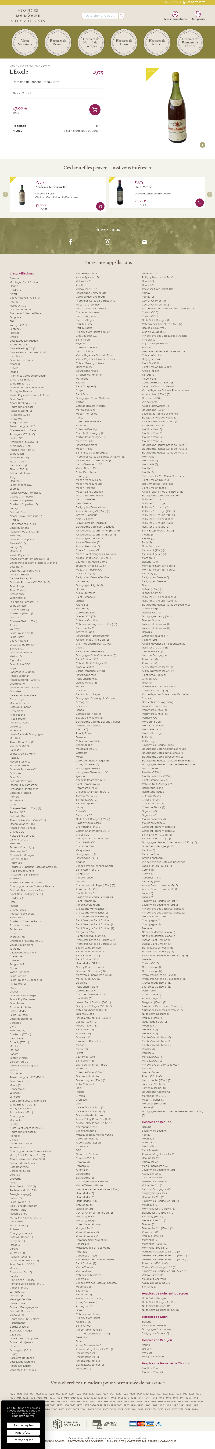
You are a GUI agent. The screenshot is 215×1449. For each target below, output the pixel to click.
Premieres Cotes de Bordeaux (28, 376)
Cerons (14, 1249)
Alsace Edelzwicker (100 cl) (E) (160, 421)
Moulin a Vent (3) (152, 437)
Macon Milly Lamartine (24, 785)
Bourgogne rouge (87, 371)
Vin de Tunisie (84, 1267)
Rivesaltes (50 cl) (20, 415)
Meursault (16, 551)
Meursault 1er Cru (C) (154, 1220)
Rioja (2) (147, 542)
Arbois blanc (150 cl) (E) (156, 394)
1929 (132, 1394)
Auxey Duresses (85, 593)
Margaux (15, 1245)
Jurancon (15, 625)
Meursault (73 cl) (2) (154, 554)
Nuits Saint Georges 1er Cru (26, 1128)
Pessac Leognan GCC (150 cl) (27, 1077)
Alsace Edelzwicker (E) (155, 406)
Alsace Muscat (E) (20, 1257)
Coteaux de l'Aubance (23, 1163)
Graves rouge (18, 910)
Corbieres (15, 727)
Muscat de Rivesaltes (88, 1041)
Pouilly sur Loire (19, 723)
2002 (68, 1409)
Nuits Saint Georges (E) (156, 1014)
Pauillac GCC (17, 812)
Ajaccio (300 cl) (85, 667)
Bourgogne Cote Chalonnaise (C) (96, 655)
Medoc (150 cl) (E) (86, 1026)
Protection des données (85, 1441)
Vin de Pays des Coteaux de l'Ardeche (164, 336)
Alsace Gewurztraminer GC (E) (28, 352)
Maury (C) (16, 1085)
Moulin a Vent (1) (152, 429)
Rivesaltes (16, 419)
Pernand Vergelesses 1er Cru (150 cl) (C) (166, 1255)
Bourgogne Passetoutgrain (92, 636)
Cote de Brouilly (86, 991)
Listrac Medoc (18, 1011)
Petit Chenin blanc (87, 987)
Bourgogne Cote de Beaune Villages (98, 722)
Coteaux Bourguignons (24, 1307)
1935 (19, 1398)
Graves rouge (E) (86, 632)
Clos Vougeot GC (86, 336)
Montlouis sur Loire (154, 916)
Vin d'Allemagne (86, 1131)
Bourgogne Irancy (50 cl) (157, 616)
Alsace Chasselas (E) (88, 542)
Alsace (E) (16, 364)
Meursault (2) (150, 1029)
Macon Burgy (18, 1210)
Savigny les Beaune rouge (158, 745)
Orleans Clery (84, 367)
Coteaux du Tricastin (88, 714)
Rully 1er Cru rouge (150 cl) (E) (160, 601)
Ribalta (80, 1092)
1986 (147, 1405)
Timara (80, 686)
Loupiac (14, 489)
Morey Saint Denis (21, 1108)
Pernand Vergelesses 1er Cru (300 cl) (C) (166, 1259)
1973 (59, 1405)
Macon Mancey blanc (89, 480)
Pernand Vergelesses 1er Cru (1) (95, 1349)
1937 (46, 1398)
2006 (98, 1409)
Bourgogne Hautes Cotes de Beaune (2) (166, 605)
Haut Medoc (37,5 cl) (88, 963)
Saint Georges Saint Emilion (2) (95, 928)
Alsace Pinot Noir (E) (22, 450)
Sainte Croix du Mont (22, 754)
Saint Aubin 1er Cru (87, 870)
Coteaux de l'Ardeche (88, 1275)
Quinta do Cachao (87, 1154)
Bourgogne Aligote (21, 407)
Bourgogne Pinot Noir (89, 538)
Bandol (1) (148, 281)
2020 (195, 1409)
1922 (38, 1394)
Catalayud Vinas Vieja (23, 953)
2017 (174, 1409)
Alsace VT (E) (84, 1322)
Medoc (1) (81, 1045)
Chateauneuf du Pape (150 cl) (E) (95, 885)
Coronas (15, 1175)
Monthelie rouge (152, 733)
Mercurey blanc (85, 1216)
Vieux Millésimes (28, 66)
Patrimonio (149, 991)
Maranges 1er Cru (20, 1299)
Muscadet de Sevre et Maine (93, 1248)
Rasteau (14, 758)
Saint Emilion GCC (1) (22, 1264)
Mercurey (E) (17, 1030)
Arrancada (82, 1146)
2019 (187, 1409)
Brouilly (14, 520)
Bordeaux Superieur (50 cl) (92, 971)
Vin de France (84, 878)
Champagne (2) (151, 924)
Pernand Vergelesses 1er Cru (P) (161, 1252)
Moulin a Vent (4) (152, 441)
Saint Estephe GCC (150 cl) (158, 531)
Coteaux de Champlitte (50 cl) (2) (162, 324)
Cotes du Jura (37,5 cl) (89, 741)
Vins (12, 66)
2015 (160, 1409)
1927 (105, 1394)
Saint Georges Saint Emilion (93, 920)
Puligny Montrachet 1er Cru (158, 277)
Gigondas (15, 660)
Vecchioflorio (18, 598)
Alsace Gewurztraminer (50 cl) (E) (96, 535)
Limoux (14, 1346)
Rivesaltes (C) (18, 984)
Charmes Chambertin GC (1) (93, 1334)
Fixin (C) (81, 811)
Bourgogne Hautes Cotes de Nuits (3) (165, 453)
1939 (73, 1398)
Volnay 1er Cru (84, 281)
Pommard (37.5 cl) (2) (155, 714)
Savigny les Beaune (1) (155, 577)
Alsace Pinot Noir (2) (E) (90, 1111)
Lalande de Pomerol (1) (156, 624)
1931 (159, 1394)
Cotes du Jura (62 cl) (22, 539)
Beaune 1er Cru (19, 1288)
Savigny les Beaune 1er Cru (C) (94, 897)
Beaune (14, 278)
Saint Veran (83, 340)
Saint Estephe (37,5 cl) (155, 780)
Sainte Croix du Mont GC (91, 936)
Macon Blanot (18, 1214)
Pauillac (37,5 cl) (151, 772)
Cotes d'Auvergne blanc (90, 363)
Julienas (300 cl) (85, 1014)
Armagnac (82, 702)
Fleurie (14, 286)
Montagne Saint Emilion (24, 282)
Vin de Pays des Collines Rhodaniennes (165, 390)
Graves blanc (17, 956)
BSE (78, 1150)
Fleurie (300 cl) (19, 469)
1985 (140, 1405)
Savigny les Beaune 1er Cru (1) (160, 901)
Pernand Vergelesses (88, 725)
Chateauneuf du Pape (23, 430)
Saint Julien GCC (20, 664)
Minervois (16, 730)
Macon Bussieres (20, 762)
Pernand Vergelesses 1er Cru (27, 1284)
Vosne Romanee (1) (87, 1232)
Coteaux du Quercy (21, 1342)
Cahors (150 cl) (85, 745)
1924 (64, 1394)
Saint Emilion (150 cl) (154, 488)
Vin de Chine (17, 1303)
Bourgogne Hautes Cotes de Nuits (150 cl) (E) (169, 842)
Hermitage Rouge (153, 792)
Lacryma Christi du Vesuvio (158, 386)
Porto (13, 1183)
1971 (46, 1405)
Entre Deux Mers (86, 472)
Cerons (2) (148, 874)
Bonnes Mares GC (87, 796)
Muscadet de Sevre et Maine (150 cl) (97, 1189)
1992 (188, 1405)
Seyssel (80, 343)
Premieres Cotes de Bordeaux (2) (96, 944)
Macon (14, 906)
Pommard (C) (150, 1232)
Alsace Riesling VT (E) (23, 403)
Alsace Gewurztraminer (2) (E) (160, 889)
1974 (66, 1405)
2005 (91, 1409)
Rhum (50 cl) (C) (152, 1076)
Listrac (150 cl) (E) (152, 589)
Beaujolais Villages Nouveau (159, 418)
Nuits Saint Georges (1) (156, 320)
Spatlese (147, 698)
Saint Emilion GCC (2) (23, 1186)
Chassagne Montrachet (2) (92, 913)
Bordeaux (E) (17, 898)
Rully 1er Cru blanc (153, 499)
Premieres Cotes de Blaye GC (160, 686)
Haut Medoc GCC (86, 1201)
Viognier (147, 1068)
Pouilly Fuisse (84, 324)
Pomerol (15, 797)
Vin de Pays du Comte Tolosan (160, 1065)
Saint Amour (83, 1326)
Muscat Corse (150, 1072)
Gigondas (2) (149, 815)
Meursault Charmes (154, 1279)
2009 (120, 1409)
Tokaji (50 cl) (17, 937)
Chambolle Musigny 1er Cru (26, 941)
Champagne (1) (151, 920)
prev (5, 194)
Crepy (79, 390)
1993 (195, 1405)
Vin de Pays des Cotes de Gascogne (163, 862)
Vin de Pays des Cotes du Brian (95, 1259)
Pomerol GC (149, 718)
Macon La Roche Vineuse (91, 308)
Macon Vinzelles (85, 499)
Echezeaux (82, 1244)
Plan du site (115, 1441)
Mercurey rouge (85, 1221)
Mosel (79, 757)
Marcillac (15, 843)
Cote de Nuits (84, 1205)
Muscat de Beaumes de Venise (94, 1135)
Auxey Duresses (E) (87, 764)
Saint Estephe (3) (86, 803)
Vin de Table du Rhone (89, 1185)
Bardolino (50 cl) (20, 1171)
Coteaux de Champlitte (24, 1338)
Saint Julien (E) (85, 1061)
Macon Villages (85, 320)
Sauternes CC (84, 815)
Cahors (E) (148, 1107)
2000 (54, 1409)
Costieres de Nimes (87, 312)
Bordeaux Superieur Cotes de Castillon (33, 867)
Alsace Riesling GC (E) (23, 348)
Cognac (80, 862)
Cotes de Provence (21, 781)
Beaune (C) (148, 1224)
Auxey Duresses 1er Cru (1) (158, 667)
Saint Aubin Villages (88, 694)
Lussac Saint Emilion (22, 645)
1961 (173, 1401)
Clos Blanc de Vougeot (23, 1206)
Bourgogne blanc (86, 445)
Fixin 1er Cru (149, 640)
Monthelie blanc (152, 729)
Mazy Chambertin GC (89, 570)
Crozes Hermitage (21, 1143)
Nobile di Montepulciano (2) (159, 936)
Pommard (16, 617)
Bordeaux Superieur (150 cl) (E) (94, 1018)
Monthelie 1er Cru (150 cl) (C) (159, 1209)
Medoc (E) (16, 656)
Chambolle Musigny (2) (24, 442)
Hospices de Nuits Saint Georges (165, 1293)
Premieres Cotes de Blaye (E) (159, 975)
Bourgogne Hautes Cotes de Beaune (32, 886)
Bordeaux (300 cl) (152, 398)
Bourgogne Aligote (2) (23, 1132)
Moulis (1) (147, 468)
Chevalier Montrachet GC (157, 289)
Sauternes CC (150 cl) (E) (156, 987)
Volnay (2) (148, 297)
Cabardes (15, 1335)
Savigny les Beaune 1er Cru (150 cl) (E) (165, 955)
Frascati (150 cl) (85, 1158)
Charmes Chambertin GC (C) (93, 644)
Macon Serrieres (19, 703)
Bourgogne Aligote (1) (89, 585)
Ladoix (13, 1070)
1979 (100, 1405)
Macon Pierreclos (86, 414)
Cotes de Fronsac (20, 793)
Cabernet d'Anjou (86, 1256)
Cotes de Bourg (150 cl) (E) (158, 383)
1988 (161, 1405)
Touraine (15, 949)
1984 (134, 1405)
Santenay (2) (149, 573)
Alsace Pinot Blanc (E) (23, 828)
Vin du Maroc (84, 1271)
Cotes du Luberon (20, 707)
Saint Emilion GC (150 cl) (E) (27, 980)
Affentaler (82, 1170)
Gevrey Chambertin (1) (155, 301)
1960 (167, 1401)
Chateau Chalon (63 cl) (23, 621)
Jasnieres (81, 706)
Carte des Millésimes (142, 1441)
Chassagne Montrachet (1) (92, 909)
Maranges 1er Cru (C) (154, 1096)
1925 (78, 1394)
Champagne (17, 684)
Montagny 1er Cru (153, 725)
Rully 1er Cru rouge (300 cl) (158, 515)
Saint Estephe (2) (86, 597)
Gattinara (81, 753)
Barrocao (81, 737)
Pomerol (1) (83, 1162)
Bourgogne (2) (85, 1178)
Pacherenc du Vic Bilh (23, 1190)
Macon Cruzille (85, 441)
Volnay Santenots (152, 1275)
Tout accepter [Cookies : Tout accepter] (23, 1425)
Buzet (79, 1053)
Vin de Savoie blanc (21, 945)
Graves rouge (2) (152, 971)
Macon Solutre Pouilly (89, 496)
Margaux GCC (18, 306)
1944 (140, 1398)
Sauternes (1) (83, 1291)
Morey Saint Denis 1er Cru (25, 1218)
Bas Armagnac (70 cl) (23, 524)
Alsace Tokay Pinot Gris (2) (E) (94, 1123)
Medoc (14, 372)
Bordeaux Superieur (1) (89, 1361)
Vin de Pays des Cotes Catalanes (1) (163, 909)
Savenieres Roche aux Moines (160, 414)
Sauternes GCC (19, 345)
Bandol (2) (148, 285)
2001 (61, 1409)
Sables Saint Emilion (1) (90, 948)
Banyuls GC (17, 649)
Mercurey (15, 535)
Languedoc (82, 874)
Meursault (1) (149, 1026)
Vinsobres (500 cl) (153, 425)
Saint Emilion (18, 399)
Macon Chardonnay (88, 305)
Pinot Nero (16, 1221)
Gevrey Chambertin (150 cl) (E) (94, 1213)
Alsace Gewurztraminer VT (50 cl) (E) (98, 531)
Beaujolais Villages (21, 1331)
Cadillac (14, 1276)
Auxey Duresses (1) (87, 1302)
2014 (154, 1409)
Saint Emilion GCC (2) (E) (157, 838)
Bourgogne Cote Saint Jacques (95, 527)
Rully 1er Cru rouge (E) (155, 527)
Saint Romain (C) (86, 901)
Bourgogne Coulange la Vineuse (96, 698)
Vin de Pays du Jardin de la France (30, 395)
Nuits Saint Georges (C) (156, 1306)
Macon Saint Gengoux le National (96, 554)
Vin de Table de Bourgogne (26, 734)
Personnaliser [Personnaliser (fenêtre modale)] (23, 1440)
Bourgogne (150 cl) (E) (155, 410)
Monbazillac (17, 800)
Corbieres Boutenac (22, 1358)
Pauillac (80, 285)
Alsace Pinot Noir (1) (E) (90, 1107)
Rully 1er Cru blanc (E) (155, 648)
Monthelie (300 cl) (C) (155, 1248)
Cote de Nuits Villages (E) (91, 663)
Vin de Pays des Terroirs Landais (95, 359)
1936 (32, 1398)
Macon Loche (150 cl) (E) (156, 1080)
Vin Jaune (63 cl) (20, 746)
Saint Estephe (18, 777)
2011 (134, 1409)
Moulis (14, 1046)
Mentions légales (51, 1441)
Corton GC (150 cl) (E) (155, 690)
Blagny (146, 347)
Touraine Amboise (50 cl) (91, 566)
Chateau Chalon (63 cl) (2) (25, 808)
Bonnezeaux (17, 1089)
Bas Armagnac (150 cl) (89, 1298)
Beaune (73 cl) (150, 562)
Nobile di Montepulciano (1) (158, 932)
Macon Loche (150, 768)
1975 (73, 1405)
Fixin (12, 321)
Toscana (147, 928)
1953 (72, 1401)
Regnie (14, 302)
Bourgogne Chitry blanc (24, 1319)
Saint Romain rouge (88, 784)
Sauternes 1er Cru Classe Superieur (163, 476)
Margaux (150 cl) (86, 410)
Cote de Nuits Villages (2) (157, 784)
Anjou (13, 294)
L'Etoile (45, 66)
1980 (107, 1405)
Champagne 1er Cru (88, 827)
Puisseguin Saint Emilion (25, 875)
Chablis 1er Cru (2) (153, 803)
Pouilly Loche (84, 328)
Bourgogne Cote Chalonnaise (28, 1101)
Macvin (80, 881)
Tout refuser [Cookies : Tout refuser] (23, 1432)
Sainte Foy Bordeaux (22, 999)
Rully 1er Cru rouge (153, 503)
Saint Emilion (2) (86, 1263)
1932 (171, 1394)
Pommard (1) (150, 659)
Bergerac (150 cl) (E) (154, 1002)
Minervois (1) (83, 1369)
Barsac (146, 585)
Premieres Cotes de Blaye (25, 313)
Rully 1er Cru (83, 690)
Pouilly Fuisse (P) (152, 1236)
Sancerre (15, 1097)
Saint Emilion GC (20, 384)
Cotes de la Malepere (88, 421)
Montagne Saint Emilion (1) (158, 566)
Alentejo (15, 1136)
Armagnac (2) (84, 1306)
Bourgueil (16, 863)
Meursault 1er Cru (86, 749)
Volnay (14, 508)
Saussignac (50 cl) (21, 1350)
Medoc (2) (82, 1049)
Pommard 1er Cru (87, 889)
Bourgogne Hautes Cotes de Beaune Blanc (168, 761)
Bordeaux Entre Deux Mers (26, 882)
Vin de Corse (149, 402)
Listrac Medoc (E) (86, 683)
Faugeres (15, 317)
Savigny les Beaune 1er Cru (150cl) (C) (164, 1271)
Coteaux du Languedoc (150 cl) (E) (96, 624)
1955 (99, 1401)
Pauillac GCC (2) (152, 613)
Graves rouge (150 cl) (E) (156, 983)
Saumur (81, 383)
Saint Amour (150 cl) (154, 675)
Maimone (81, 1068)
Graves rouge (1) (152, 967)
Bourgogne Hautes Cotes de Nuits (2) (165, 449)
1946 (168, 1398)
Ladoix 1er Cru (84, 1209)
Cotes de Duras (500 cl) (90, 1072)
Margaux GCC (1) (152, 1057)
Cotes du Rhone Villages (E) (93, 761)
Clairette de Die (151, 796)
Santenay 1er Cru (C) (154, 1088)
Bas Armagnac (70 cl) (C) (91, 1080)
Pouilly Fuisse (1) (152, 1018)
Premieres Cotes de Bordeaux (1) (96, 940)
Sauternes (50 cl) (86, 1057)
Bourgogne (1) (84, 1174)
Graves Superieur (86, 515)
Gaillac (14, 1140)
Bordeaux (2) (83, 1037)
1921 (25, 1394)
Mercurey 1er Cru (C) (88, 979)
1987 (154, 1405)
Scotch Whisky (19, 1058)
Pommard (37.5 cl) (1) (155, 710)
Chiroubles (16, 1073)
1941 (100, 1398)
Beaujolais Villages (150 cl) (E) (94, 1006)
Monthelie (16, 738)
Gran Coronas (150, 546)
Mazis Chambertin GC (89, 464)
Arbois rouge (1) (151, 994)
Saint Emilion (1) (19, 1081)
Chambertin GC (85, 842)
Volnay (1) (147, 293)
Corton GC (16, 438)
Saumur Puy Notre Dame (91, 562)
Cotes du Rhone (19, 528)
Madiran (15, 481)
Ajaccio (80, 776)
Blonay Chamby (152, 593)
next (209, 194)
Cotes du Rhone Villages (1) (158, 827)
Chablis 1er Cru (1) (152, 800)
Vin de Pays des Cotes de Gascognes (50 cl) (168, 308)
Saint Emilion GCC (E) (23, 1105)
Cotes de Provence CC (23, 769)
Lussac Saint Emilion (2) (156, 944)
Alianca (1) (82, 729)
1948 (195, 1398)
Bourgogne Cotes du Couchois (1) (162, 753)
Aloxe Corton (18, 590)
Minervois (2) (150, 273)
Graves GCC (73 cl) (87, 616)
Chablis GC (82, 835)
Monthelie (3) (150, 464)
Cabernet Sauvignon (22, 672)
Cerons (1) (148, 870)
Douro (80, 589)
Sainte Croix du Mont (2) (156, 1041)
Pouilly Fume (84, 733)
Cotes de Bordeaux (21, 1311)
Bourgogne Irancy (21, 1233)
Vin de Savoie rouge (88, 905)
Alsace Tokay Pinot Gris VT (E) (28, 820)
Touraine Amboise (21, 1007)
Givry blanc (16, 711)
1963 (187, 1401)
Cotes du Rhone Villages (24, 687)
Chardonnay (17, 594)
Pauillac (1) (148, 1049)
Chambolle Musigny (22, 855)
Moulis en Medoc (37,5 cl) (157, 776)
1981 (113, 1405)
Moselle (146, 959)
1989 (168, 1405)
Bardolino (82, 1337)
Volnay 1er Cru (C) (152, 1185)
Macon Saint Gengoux (89, 492)
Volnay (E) (16, 547)
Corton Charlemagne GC (91, 437)
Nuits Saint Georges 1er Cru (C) (161, 1310)
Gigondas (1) (149, 811)
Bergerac (15, 1023)
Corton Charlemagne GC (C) (159, 1267)
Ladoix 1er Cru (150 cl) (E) (157, 866)
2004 (83, 1409)
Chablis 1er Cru (85, 846)
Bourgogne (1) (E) (86, 854)
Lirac (13, 902)
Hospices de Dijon (155, 1317)
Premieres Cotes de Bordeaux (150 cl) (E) (100, 457)
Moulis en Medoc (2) (154, 823)
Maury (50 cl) (84, 1287)
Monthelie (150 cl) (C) (154, 1244)
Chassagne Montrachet (24, 789)
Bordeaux (15, 290)
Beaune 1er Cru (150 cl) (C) (158, 1228)
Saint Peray (17, 637)
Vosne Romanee (19, 972)
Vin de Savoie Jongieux (24, 1066)
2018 (181, 1409)
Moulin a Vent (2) (152, 433)
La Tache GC (17, 1292)
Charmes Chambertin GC (91, 994)
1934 (198, 1394)
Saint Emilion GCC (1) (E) (157, 835)
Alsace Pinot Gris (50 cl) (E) (92, 640)
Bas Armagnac (19, 641)
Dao (78, 1104)
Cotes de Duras (19, 816)
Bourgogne (17, 1116)
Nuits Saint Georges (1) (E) (158, 846)
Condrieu (15, 691)
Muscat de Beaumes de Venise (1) (162, 1006)
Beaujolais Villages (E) (89, 718)
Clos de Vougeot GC (154, 332)
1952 (59, 1401)
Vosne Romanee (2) (87, 1236)
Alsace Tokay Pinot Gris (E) (26, 516)
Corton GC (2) (150, 316)
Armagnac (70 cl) (20, 446)
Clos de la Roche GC (154, 1177)
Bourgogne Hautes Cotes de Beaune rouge (168, 764)
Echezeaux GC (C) (86, 800)
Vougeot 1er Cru (85, 1228)
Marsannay (82, 581)
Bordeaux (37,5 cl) (20, 1034)
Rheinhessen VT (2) (87, 1357)
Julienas (14, 1229)
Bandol (80, 710)
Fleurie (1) (148, 535)
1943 (127, 1398)
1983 (127, 1405)
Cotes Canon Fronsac (89, 1224)
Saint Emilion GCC (87, 659)
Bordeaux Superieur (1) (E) (158, 948)
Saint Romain (18, 976)
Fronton (81, 425)
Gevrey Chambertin (22, 497)
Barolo (80, 1310)
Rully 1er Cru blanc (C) (155, 507)
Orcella (80, 648)
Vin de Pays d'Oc (20, 555)
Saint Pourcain (19, 1015)
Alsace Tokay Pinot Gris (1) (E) (94, 1119)
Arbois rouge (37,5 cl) (22, 871)
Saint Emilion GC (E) (22, 633)
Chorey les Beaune (21, 391)
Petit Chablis (83, 503)
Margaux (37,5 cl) (86, 932)
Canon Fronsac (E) (153, 651)
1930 (146, 1394)
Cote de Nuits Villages (23, 995)
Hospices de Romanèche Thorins (165, 1363)
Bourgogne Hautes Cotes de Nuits (31, 1151)
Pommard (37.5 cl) (87, 788)
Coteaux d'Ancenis (87, 347)
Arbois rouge (18, 719)
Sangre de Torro (19, 964)
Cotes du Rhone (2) (153, 807)
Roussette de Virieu (21, 652)
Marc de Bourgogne (154, 655)
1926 (91, 1394)
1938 (59, 1398)
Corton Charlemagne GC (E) (93, 831)
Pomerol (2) (83, 1166)
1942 (113, 1398)
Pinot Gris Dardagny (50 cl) (26, 894)
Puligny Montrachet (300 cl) (93, 332)
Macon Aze (16, 1120)
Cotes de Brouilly (86, 429)
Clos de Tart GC (19, 1062)
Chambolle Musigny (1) (90, 433)
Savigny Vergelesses (88, 823)
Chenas (14, 992)
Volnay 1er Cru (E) (86, 289)
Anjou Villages (84, 519)
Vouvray (15, 629)
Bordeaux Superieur (22, 500)
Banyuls (147, 632)
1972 (53, 1405)
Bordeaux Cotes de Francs (26, 921)
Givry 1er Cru (149, 679)
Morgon (14, 1050)
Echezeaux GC (18, 1147)
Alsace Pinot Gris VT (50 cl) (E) (94, 558)
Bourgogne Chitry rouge (91, 293)
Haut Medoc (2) (85, 1197)
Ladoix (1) (147, 893)
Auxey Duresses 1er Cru (90, 1345)
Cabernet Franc (151, 878)
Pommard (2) (150, 663)
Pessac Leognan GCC (22, 426)
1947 (182, 1398)
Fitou (13, 988)
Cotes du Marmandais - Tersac (28, 890)
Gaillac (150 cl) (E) (86, 1022)
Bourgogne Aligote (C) (156, 1092)
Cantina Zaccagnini (21, 578)
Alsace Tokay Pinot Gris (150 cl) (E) (163, 492)
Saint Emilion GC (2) (88, 959)
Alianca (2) (82, 605)
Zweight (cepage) (20, 1194)
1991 (182, 1405)
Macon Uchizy (84, 351)
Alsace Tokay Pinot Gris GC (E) (28, 1159)
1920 (12, 1394)
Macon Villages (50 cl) (23, 824)
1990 (175, 1405)
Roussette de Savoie (22, 914)
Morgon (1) (148, 558)
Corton (80, 402)
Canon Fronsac (19, 840)
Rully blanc (148, 737)
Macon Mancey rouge (89, 484)
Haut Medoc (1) (85, 1193)
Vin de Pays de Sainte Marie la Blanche (33, 563)
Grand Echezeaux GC (154, 858)
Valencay (15, 1093)
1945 (154, 1398)
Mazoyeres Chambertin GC (92, 772)
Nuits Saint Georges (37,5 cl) (93, 819)
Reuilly (14, 1124)
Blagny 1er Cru (151, 359)
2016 (167, 1409)
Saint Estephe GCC (21, 485)
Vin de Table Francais (89, 1330)
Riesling (147, 683)
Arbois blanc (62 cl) (21, 1112)
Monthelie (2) (150, 460)
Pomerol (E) (17, 1296)
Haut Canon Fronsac (22, 1280)
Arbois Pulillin (150, 371)
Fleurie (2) (148, 538)
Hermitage (16, 1038)
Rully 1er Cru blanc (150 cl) (158, 519)
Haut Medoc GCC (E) (154, 1022)
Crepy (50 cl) (17, 1241)
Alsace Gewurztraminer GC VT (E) (30, 559)
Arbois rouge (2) (152, 998)
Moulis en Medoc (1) (154, 819)
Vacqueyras (83, 850)
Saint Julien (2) (85, 1029)
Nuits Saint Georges (22, 836)
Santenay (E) (17, 1253)
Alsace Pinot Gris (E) (22, 742)
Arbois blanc (17, 715)
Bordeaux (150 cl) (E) (22, 613)
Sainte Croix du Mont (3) (156, 1045)
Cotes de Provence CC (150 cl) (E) (30, 582)
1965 (200, 1401)
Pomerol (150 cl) (19, 859)
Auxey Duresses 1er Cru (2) (158, 671)
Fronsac (14, 333)
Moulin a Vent (18, 462)
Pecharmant (17, 1323)
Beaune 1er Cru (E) (21, 1272)
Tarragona (148, 375)
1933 (185, 1394)
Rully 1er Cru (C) (19, 610)
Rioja (13, 668)
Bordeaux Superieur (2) (90, 1365)
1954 (85, 1401)
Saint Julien (17, 454)
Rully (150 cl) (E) (85, 573)
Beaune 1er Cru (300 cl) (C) (158, 1213)
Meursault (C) (150, 1205)
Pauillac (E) (16, 750)
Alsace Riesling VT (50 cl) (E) (93, 511)
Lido (78, 1088)
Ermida (80, 1096)
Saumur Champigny (22, 847)
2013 (147, 1409)
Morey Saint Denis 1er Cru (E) (27, 1155)
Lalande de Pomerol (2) (156, 628)
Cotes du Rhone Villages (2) (158, 831)
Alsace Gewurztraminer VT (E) (94, 460)
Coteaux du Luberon (88, 1314)
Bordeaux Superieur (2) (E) (158, 951)
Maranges (82, 379)
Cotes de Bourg (19, 457)
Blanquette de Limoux (89, 1115)
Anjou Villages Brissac (155, 343)
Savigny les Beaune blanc (91, 507)
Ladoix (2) (148, 897)
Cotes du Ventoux (152, 355)
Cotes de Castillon (87, 620)
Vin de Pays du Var (87, 273)
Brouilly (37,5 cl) (19, 1042)
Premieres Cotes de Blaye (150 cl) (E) (164, 979)
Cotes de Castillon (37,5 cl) (25, 571)
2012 (140, 1409)
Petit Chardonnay (86, 679)
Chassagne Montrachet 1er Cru (94, 1181)
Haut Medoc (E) (19, 465)
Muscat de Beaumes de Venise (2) (162, 1010)
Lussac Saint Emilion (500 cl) (93, 1002)
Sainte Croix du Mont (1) (156, 1037)
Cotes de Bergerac (21, 1019)
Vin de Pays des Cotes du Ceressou (97, 1283)
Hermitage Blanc (152, 788)
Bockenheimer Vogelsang (158, 702)
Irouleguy (82, 476)
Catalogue (168, 1441)
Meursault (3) (150, 1033)
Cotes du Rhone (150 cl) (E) (92, 1010)
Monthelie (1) (149, 457)
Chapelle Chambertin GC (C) (93, 792)
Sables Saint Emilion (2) (90, 951)
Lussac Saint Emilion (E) (24, 1260)
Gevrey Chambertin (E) (90, 967)
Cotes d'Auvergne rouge (90, 297)
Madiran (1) (148, 850)
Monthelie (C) (84, 998)
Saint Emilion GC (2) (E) (156, 480)
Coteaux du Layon (20, 473)
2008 (113, 1409)
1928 (118, 1394)
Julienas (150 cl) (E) (153, 1084)
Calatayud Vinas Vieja (23, 695)
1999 (47, 1409)
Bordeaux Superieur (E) (51, 187)
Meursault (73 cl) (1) (154, 550)
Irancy (79, 418)
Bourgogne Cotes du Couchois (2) (163, 757)
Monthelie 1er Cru (86, 893)
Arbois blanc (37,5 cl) (88, 1143)
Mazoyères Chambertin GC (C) (94, 975)
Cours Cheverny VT (87, 550)
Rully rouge (149, 741)
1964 (194, 1401)
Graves (14, 368)
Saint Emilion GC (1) (88, 955)
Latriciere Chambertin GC (91, 1065)
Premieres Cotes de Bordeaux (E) (96, 301)
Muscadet (16, 1268)
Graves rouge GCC (153, 608)
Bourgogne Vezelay (88, 768)
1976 (79, 1405)
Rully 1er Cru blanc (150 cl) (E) (160, 597)
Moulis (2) (148, 472)
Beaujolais (16, 917)
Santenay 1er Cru (86, 628)
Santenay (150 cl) (152, 881)
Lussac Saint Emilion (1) (156, 940)
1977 (86, 1405)
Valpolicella (149, 379)
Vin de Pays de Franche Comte (94, 866)
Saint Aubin (17, 1003)
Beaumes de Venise (88, 1076)
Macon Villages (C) (153, 1100)
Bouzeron (16, 878)
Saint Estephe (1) (86, 386)
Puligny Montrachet (88, 1318)
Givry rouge (17, 699)
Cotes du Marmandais (23, 1370)
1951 (46, 1401)
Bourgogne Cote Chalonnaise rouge (164, 749)
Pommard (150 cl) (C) (155, 1263)
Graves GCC (17, 832)
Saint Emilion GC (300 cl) (157, 367)
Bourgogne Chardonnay (157, 1329)
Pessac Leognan (19, 676)
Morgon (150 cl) (151, 722)
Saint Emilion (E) (20, 1202)
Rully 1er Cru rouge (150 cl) (158, 523)
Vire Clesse (148, 340)
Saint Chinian (18, 606)
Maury (80, 807)
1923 (51, 1394)
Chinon (14, 968)
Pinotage (81, 1252)
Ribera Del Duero (20, 1366)
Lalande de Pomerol (22, 309)
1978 (93, 1405)
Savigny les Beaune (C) (90, 651)
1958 (139, 1401)
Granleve (81, 1100)
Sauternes (16, 929)
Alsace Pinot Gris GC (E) (24, 532)
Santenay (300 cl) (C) (154, 1216)
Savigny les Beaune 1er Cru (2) (160, 905)
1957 (126, 1401)
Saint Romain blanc (22, 360)
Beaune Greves (151, 620)
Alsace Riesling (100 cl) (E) (25, 680)
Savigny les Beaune (21, 380)
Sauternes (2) (84, 1294)
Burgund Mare (18, 422)
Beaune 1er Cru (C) (153, 1197)
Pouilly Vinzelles (19, 575)
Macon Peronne (85, 488)
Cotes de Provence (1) (155, 636)
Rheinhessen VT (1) (87, 1353)
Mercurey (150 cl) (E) (154, 1104)
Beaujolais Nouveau (154, 328)
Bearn (13, 933)
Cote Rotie (16, 567)
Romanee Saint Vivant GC (92, 1240)
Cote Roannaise (19, 1167)
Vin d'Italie (82, 1279)
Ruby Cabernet (85, 1084)
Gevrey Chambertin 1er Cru (92, 838)
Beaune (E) (82, 608)
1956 (112, 1401)
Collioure (15, 773)
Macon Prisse (84, 449)
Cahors (14, 1054)
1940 (86, 1398)
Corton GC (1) (150, 312)
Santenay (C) (149, 1287)
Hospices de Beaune (156, 1122)
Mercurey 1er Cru (20, 851)
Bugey (14, 1354)
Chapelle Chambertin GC (91, 780)
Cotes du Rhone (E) (21, 1237)
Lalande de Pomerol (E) (24, 602)
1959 (153, 1401)
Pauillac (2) (148, 1053)
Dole (79, 1341)
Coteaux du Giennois (22, 1362)
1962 (180, 1401)
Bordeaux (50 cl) (20, 1327)
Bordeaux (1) (83, 1033)
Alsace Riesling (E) (21, 411)
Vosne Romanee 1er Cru (90, 671)
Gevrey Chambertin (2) (156, 305)
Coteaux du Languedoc (24, 341)
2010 (127, 1409)
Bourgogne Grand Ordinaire (93, 398)
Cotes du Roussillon (88, 1139)
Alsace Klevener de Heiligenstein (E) (164, 644)
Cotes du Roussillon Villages (27, 387)
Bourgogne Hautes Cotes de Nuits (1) (164, 445)
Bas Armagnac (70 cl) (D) (25, 298)
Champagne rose (86, 1127)
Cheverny (15, 1179)
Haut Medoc (143, 187)
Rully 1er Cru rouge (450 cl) (158, 511)
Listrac (80, 601)
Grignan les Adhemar (89, 375)
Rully (13, 477)
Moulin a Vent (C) (20, 1225)
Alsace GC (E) (18, 543)
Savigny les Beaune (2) (156, 581)
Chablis (14, 337)
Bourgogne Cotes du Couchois (161, 496)
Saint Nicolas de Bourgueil (92, 453)
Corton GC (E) (150, 963)
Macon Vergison (86, 316)
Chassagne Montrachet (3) (92, 916)
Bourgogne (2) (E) (87, 858)
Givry (13, 1027)
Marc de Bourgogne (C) (156, 1189)
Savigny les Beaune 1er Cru (92, 577)
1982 (120, 1405)
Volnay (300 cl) (19, 325)
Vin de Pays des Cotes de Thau (94, 355)
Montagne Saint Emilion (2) (158, 570)
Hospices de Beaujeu (157, 1340)
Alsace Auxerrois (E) (88, 546)
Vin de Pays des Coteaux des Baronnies (166, 694)
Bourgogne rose (86, 675)
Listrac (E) (16, 1198)
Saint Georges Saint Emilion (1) (95, 924)
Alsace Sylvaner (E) (87, 277)
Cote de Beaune (85, 613)
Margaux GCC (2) (152, 1061)
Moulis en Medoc (20, 765)
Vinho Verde (17, 1315)
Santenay (15, 329)
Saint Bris (82, 394)
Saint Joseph (17, 586)
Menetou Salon (151, 854)
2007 (106, 1409)
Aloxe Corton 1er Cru (154, 706)
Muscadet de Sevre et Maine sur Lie (163, 351)
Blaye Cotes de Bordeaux (91, 523)
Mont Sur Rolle (151, 363)
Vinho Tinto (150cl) (87, 468)
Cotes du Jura (18, 512)
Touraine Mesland (20, 925)
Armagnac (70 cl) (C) (22, 434)
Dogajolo (81, 983)
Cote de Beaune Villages (91, 406)
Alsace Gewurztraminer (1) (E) (160, 885)
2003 (76, 1409)
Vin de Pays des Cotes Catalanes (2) (163, 913)
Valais (13, 805)
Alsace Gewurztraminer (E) (26, 493)
